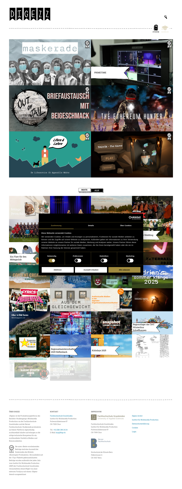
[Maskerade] (50, 62)
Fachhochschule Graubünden (61, 416)
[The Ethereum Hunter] (132, 108)
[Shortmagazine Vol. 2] (29, 322)
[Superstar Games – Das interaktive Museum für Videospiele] (29, 345)
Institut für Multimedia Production (145, 420)
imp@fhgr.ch (61, 432)
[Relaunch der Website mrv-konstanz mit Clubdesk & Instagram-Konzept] (29, 369)
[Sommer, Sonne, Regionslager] (152, 322)
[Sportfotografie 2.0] (29, 230)
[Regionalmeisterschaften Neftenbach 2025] (70, 345)
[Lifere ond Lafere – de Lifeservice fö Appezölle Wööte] (50, 154)
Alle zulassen (124, 270)
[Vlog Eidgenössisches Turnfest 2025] (152, 207)
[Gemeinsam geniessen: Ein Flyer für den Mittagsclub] (29, 253)
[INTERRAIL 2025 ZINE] (152, 253)
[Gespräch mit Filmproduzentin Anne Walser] (70, 207)
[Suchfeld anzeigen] (165, 17)
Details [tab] (91, 225)
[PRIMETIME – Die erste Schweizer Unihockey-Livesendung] (132, 62)
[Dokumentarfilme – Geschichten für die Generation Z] (152, 299)
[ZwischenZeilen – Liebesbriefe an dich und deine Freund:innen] (152, 345)
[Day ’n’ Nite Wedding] (152, 230)
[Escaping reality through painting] (70, 276)
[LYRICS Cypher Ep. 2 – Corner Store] (70, 322)
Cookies (135, 428)
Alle (96, 190)
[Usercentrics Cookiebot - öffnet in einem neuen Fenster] (130, 218)
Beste (84, 189)
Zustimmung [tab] (56, 225)
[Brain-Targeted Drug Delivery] (111, 276)
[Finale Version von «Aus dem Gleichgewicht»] (70, 299)
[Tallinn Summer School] (111, 207)
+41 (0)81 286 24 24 (60, 430)
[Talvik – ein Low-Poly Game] (132, 154)
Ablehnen (58, 270)
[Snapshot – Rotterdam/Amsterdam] (111, 322)
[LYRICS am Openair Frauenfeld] (29, 299)
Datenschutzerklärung (140, 424)
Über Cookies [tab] (126, 225)
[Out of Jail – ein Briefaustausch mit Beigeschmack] (50, 108)
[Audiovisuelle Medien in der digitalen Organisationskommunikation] (111, 299)
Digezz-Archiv (137, 416)
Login (134, 432)
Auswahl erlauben (91, 270)
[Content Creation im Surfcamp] (29, 276)
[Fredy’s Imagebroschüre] (29, 207)
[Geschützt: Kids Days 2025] (111, 345)
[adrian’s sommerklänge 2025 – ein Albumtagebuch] (152, 276)
